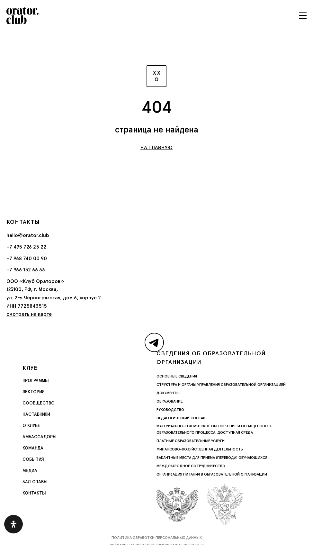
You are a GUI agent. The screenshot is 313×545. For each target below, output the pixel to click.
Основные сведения (176, 376)
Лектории (33, 391)
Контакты (34, 492)
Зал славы (35, 481)
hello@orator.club (27, 235)
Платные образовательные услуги (190, 441)
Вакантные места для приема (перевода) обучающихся (211, 457)
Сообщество (38, 402)
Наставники (36, 414)
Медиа (29, 470)
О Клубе (31, 425)
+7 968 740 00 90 (26, 258)
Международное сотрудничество (190, 466)
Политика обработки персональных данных (157, 537)
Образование (169, 401)
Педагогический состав (180, 418)
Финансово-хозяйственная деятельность (199, 449)
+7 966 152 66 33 (25, 270)
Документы (168, 393)
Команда (32, 447)
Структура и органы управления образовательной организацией (221, 384)
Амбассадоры (39, 436)
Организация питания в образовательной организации (211, 474)
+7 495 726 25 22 (26, 247)
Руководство (170, 409)
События (33, 459)
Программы (35, 380)
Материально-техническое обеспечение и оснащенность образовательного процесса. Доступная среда (214, 429)
